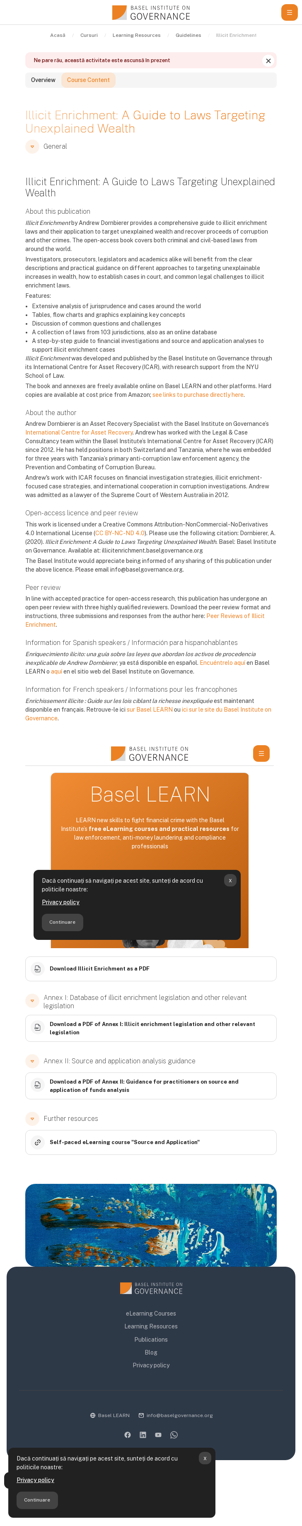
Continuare (37, 1500)
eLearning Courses (151, 1313)
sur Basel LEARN (150, 709)
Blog (151, 1352)
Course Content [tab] (88, 80)
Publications (151, 1339)
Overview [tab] (43, 80)
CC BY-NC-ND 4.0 (120, 533)
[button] (32, 147)
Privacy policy (35, 1480)
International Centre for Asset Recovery (79, 432)
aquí (56, 671)
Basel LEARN (114, 1415)
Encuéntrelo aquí (222, 662)
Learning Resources (151, 1326)
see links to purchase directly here (198, 394)
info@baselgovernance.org (180, 1415)
